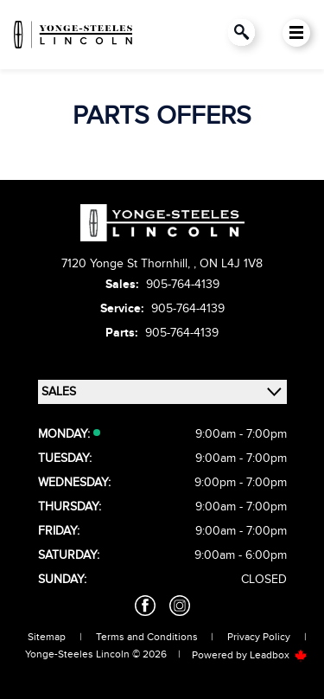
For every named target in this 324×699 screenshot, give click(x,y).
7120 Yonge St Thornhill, (127, 263)
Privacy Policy (258, 637)
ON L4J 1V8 (231, 263)
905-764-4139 (182, 284)
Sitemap (47, 637)
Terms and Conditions (147, 637)
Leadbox (279, 655)
